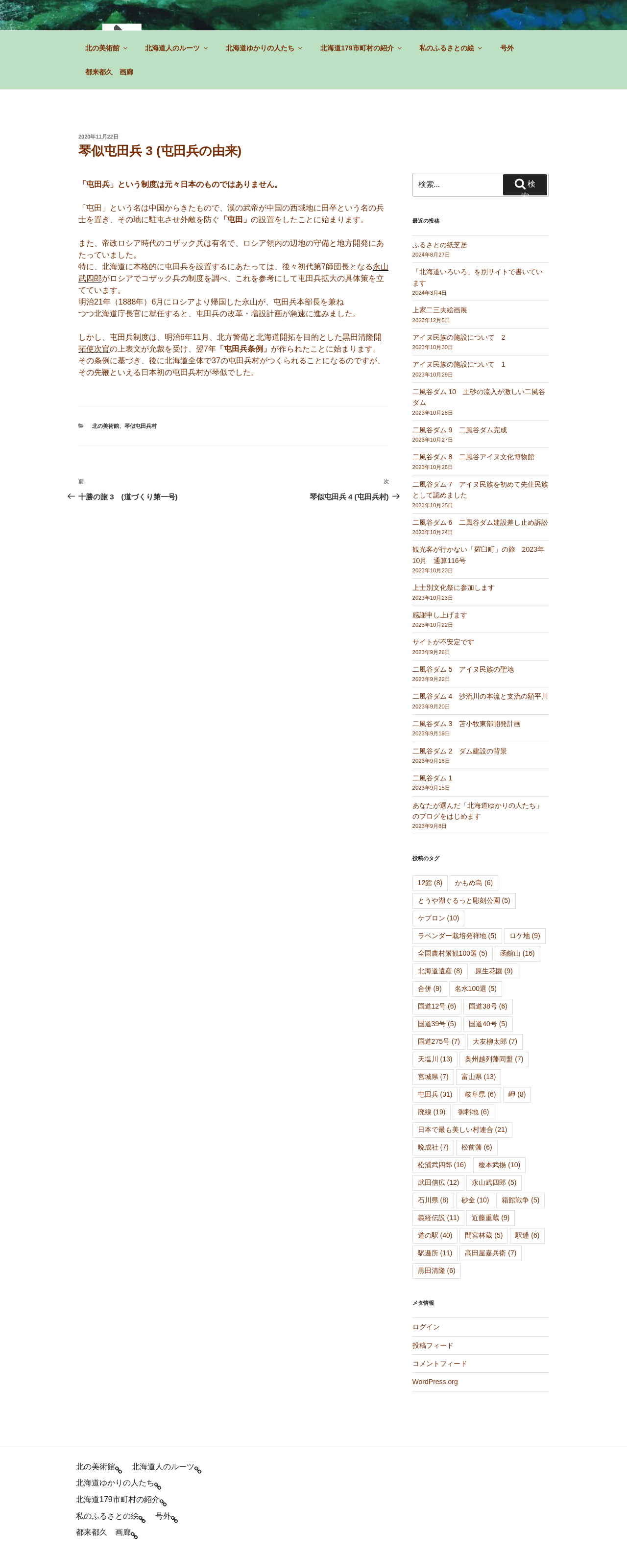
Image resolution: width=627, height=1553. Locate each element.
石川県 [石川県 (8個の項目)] (433, 1200)
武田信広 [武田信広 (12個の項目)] (438, 1182)
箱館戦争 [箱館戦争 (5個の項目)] (520, 1200)
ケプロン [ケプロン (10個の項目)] (438, 918)
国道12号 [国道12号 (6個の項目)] (437, 1006)
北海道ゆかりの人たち (265, 48)
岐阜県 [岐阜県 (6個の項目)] (480, 1094)
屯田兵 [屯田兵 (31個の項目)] (435, 1094)
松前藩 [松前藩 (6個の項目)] (476, 1147)
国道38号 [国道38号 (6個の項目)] (488, 1006)
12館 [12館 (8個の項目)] (430, 883)
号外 (507, 48)
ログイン (426, 1327)
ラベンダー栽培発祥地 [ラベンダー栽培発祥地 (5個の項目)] (457, 936)
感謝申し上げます (439, 615)
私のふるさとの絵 (451, 48)
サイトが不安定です (443, 642)
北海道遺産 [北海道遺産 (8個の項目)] (440, 971)
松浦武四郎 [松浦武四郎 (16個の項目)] (442, 1165)
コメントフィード (439, 1363)
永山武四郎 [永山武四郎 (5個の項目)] (494, 1182)
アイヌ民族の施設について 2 (459, 337)
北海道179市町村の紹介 (361, 48)
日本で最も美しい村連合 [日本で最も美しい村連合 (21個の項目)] (462, 1129)
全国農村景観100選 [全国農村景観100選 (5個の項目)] (452, 953)
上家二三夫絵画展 (439, 310)
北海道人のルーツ (177, 48)
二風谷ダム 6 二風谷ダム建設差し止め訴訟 (480, 522)
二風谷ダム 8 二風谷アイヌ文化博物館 (473, 457)
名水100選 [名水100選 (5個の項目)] (476, 988)
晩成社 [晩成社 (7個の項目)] (433, 1147)
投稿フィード (433, 1345)
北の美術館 (107, 48)
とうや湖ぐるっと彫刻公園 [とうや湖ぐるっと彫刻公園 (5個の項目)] (464, 900)
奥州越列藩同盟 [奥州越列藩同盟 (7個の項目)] (494, 1059)
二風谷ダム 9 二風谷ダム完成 (459, 430)
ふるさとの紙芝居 (439, 245)
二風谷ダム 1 (432, 778)
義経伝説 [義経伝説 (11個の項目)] (438, 1218)
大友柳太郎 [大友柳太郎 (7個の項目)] (495, 1041)
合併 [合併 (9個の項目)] (430, 988)
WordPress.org (435, 1382)
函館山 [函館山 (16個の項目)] (517, 953)
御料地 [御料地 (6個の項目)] (473, 1112)
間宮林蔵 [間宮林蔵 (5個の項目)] (484, 1235)
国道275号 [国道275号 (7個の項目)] (439, 1041)
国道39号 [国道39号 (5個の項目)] (437, 1024)
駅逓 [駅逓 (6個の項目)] (527, 1235)
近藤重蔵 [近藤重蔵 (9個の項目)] (490, 1218)
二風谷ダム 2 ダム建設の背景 (459, 751)
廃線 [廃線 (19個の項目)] (432, 1112)
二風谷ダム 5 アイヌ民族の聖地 (463, 669)
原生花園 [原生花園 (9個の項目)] (494, 971)
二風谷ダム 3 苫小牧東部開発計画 (466, 724)
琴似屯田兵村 (140, 426)
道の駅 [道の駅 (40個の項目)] (435, 1235)
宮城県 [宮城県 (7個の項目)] (433, 1077)
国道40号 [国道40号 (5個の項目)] (488, 1024)
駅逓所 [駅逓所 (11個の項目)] (435, 1253)
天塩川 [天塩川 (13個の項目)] (435, 1059)
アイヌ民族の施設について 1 (459, 364)
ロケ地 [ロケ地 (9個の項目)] (524, 936)
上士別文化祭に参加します (453, 587)
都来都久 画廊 (109, 72)
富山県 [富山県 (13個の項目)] (478, 1077)
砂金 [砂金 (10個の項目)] (475, 1200)
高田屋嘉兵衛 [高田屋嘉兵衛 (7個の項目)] (490, 1253)
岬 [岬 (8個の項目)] (517, 1094)
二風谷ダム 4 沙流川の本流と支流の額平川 (480, 696)
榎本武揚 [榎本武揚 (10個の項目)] (499, 1165)
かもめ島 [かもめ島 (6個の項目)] (474, 883)
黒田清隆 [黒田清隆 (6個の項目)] (437, 1270)
